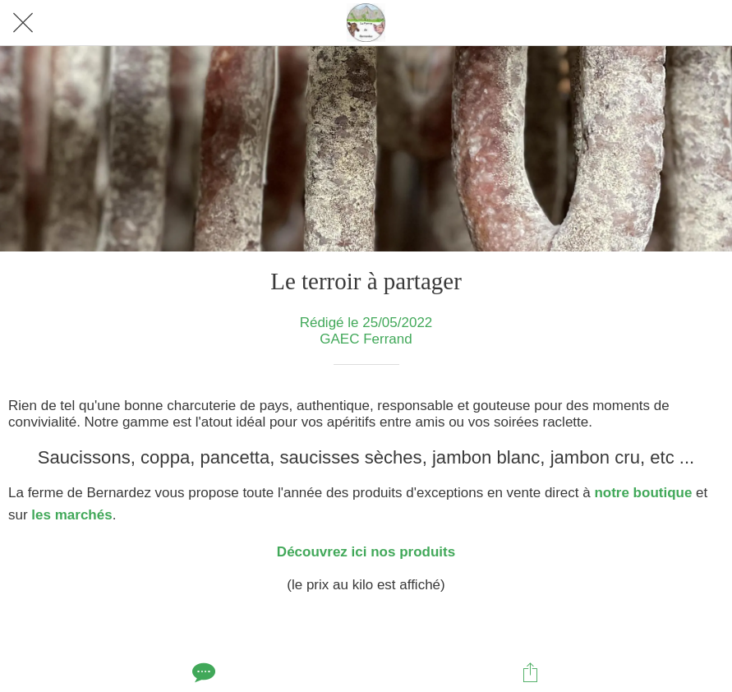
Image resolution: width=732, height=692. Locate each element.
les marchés (70, 515)
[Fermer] (23, 23)
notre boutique (643, 493)
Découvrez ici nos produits (366, 552)
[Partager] (530, 672)
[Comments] (202, 672)
